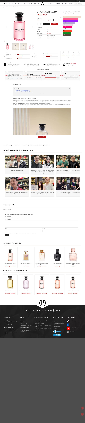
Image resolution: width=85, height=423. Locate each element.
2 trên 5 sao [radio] (7, 218)
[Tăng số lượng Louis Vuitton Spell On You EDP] (41, 24)
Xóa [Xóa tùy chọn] (60, 17)
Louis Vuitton (49, 27)
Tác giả (55, 328)
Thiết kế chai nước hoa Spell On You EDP (23, 91)
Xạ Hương (65, 24)
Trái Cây (64, 30)
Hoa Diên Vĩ (65, 22)
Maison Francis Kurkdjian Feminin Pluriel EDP (73, 264)
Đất (64, 34)
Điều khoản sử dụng (24, 323)
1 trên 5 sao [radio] (5, 218)
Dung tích (38, 18)
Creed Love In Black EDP (57, 263)
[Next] (33, 27)
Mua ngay (54, 23)
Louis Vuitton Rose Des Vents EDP (10, 263)
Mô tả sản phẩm (17, 84)
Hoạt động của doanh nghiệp (26, 325)
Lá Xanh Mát (65, 32)
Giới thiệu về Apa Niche (25, 320)
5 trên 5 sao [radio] (20, 218)
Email (43, 228)
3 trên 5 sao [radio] (10, 218)
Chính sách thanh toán (39, 323)
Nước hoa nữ (20, 3)
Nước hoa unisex (28, 3)
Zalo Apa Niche (71, 332)
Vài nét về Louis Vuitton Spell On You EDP (23, 90)
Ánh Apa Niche (71, 321)
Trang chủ (5, 3)
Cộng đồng (65, 3)
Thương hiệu (51, 3)
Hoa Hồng (65, 26)
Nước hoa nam (12, 3)
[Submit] (81, 4)
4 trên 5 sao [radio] (15, 218)
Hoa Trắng (65, 28)
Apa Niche (70, 324)
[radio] (41, 20)
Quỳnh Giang (9, 145)
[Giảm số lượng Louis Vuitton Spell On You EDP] (37, 24)
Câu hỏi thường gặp (58, 326)
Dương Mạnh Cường (25, 145)
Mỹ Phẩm (58, 3)
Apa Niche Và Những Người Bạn (17, 170)
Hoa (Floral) (49, 33)
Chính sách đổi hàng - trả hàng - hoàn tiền (43, 328)
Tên (6, 228)
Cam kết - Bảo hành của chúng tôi (41, 320)
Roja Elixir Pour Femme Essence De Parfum (42, 264)
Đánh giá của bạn (8, 216)
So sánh (71, 3)
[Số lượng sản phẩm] (39, 24)
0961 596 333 (73, 63)
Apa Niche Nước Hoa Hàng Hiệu (71, 328)
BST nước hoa (36, 3)
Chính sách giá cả (38, 321)
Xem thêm (42, 94)
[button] (5, 41)
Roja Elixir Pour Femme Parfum (26, 263)
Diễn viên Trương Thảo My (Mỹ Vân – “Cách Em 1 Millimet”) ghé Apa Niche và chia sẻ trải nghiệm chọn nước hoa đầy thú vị (42, 172)
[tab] (17, 84)
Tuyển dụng (23, 321)
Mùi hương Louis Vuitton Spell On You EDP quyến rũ (25, 93)
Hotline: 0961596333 (58, 320)
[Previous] (6, 27)
